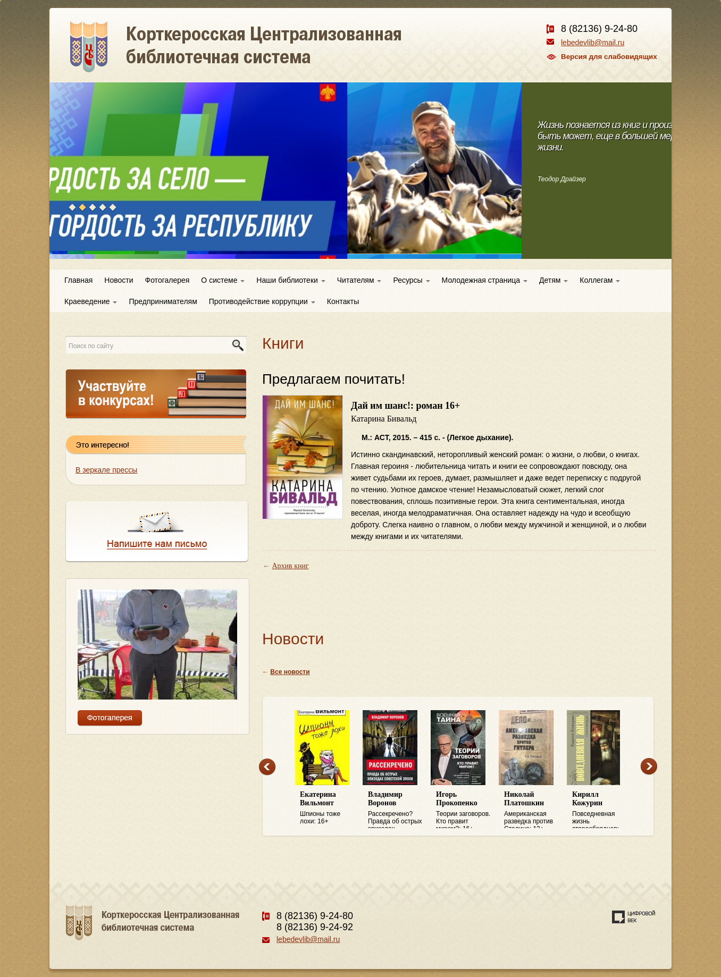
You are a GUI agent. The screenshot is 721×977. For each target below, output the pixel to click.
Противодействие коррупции (262, 301)
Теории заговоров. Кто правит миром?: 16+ (464, 809)
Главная (78, 280)
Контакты (343, 301)
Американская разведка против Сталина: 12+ (532, 809)
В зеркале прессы (106, 470)
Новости (118, 280)
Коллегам (600, 280)
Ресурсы (411, 280)
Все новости (289, 672)
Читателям (359, 280)
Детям (553, 280)
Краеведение (90, 301)
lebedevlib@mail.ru (592, 42)
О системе (223, 280)
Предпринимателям (163, 301)
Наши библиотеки (290, 280)
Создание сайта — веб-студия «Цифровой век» (634, 917)
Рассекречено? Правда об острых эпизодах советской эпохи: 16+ (396, 809)
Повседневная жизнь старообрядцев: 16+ (601, 809)
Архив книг (290, 566)
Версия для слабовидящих (609, 57)
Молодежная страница (484, 280)
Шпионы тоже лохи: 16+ (328, 807)
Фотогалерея (167, 280)
